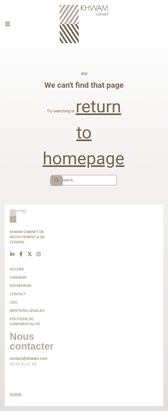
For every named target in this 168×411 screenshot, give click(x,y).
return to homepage (83, 132)
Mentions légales (27, 311)
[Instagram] (38, 254)
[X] (29, 254)
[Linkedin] (12, 254)
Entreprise (20, 286)
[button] (7, 24)
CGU (13, 302)
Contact (18, 294)
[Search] (56, 181)
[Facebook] (21, 254)
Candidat (18, 277)
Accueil (17, 269)
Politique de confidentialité (25, 321)
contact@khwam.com (28, 358)
